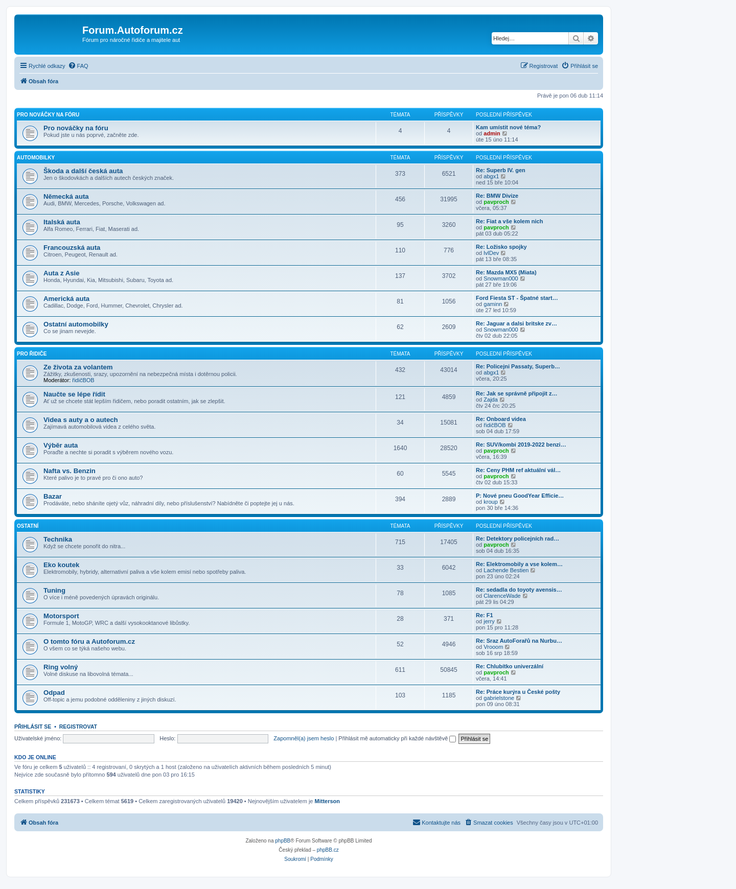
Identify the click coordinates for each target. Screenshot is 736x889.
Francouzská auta (71, 247)
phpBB (282, 841)
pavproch (496, 202)
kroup (491, 502)
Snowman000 (501, 278)
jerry (489, 621)
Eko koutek (61, 565)
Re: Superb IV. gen (500, 170)
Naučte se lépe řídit (74, 394)
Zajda (491, 399)
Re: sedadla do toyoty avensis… (519, 590)
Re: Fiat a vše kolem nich (509, 221)
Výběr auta (60, 445)
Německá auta (66, 196)
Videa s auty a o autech (80, 420)
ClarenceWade (502, 596)
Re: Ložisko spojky (501, 247)
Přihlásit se (32, 726)
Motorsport (61, 616)
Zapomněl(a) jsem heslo (303, 738)
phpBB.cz (328, 850)
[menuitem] (78, 66)
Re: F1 (484, 615)
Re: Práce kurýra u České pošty (518, 692)
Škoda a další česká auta (83, 171)
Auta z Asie (61, 273)
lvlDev (491, 253)
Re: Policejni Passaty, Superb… (518, 366)
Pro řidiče (32, 354)
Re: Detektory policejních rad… (517, 538)
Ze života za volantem (78, 367)
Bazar (52, 496)
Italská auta (61, 222)
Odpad (54, 692)
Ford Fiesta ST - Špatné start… (517, 298)
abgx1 (491, 176)
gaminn (493, 304)
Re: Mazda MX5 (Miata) (506, 272)
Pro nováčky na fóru (48, 115)
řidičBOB (83, 380)
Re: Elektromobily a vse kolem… (519, 564)
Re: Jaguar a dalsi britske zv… (516, 323)
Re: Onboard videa (501, 419)
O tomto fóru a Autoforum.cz (89, 641)
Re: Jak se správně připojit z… (517, 393)
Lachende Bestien (506, 570)
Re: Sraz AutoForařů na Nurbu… (519, 641)
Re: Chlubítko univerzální (509, 666)
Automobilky (36, 157)
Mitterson (327, 801)
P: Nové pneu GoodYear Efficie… (520, 496)
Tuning (54, 590)
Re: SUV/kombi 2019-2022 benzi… (521, 444)
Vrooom (493, 647)
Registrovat (78, 726)
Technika (57, 539)
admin (492, 133)
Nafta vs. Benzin (69, 471)
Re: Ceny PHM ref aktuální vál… (518, 470)
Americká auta (66, 298)
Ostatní (27, 526)
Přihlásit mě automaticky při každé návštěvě (397, 738)
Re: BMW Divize (497, 196)
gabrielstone (499, 698)
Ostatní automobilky (75, 324)
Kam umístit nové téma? (508, 127)
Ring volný (60, 667)
